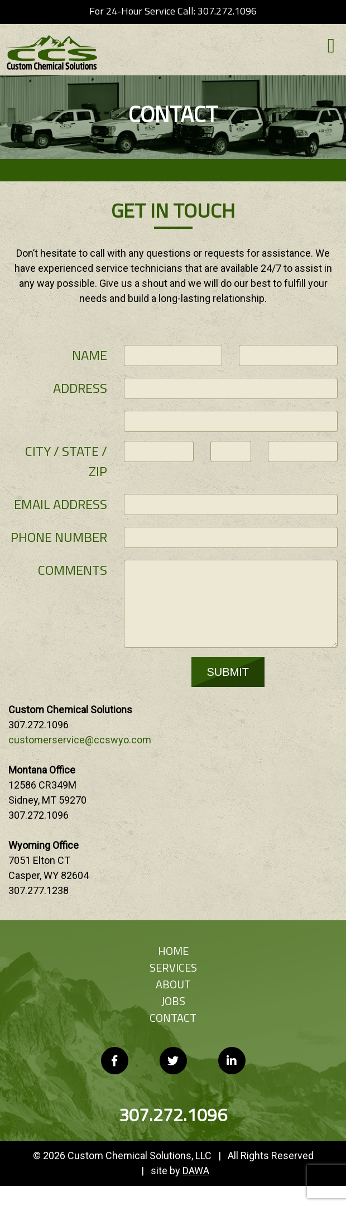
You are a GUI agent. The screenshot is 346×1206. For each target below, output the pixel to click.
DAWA (195, 1170)
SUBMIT (228, 672)
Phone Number (59, 537)
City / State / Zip (66, 461)
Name (89, 355)
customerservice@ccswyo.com (79, 740)
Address (80, 388)
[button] (331, 49)
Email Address (60, 504)
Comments (72, 570)
